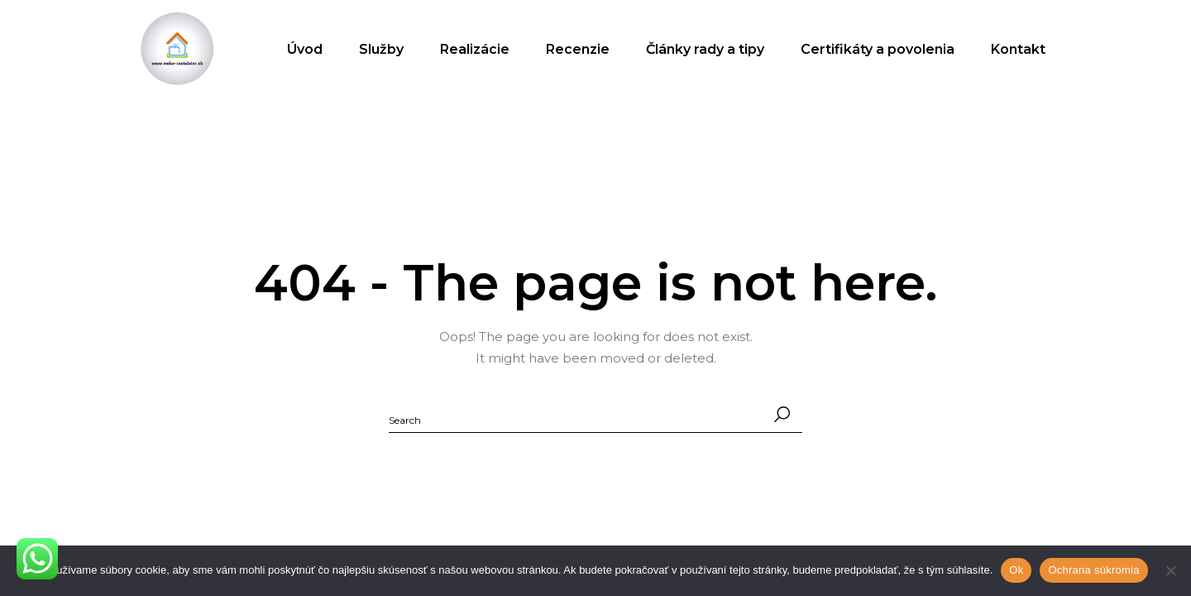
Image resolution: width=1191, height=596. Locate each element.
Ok (1016, 570)
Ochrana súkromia (1093, 570)
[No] (1170, 570)
